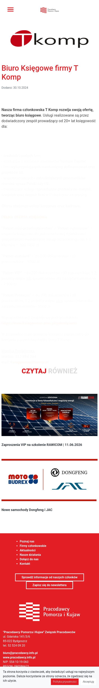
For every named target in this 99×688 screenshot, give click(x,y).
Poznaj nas (27, 541)
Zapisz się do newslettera (49, 585)
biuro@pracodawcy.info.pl (20, 653)
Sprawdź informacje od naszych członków (49, 577)
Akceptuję (88, 681)
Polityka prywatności (64, 681)
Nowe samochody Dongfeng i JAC (26, 510)
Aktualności (27, 550)
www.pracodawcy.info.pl (19, 657)
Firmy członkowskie (33, 546)
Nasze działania (30, 555)
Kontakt (25, 563)
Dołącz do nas (29, 559)
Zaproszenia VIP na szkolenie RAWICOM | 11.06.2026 (41, 445)
